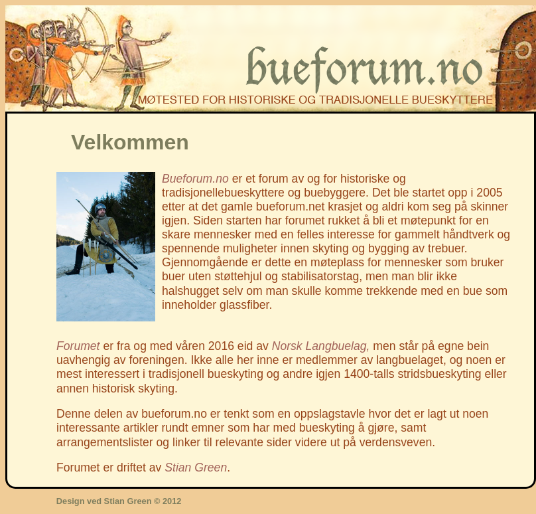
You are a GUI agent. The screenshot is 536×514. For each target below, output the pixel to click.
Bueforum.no (195, 178)
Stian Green (196, 467)
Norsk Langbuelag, (321, 346)
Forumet (78, 346)
